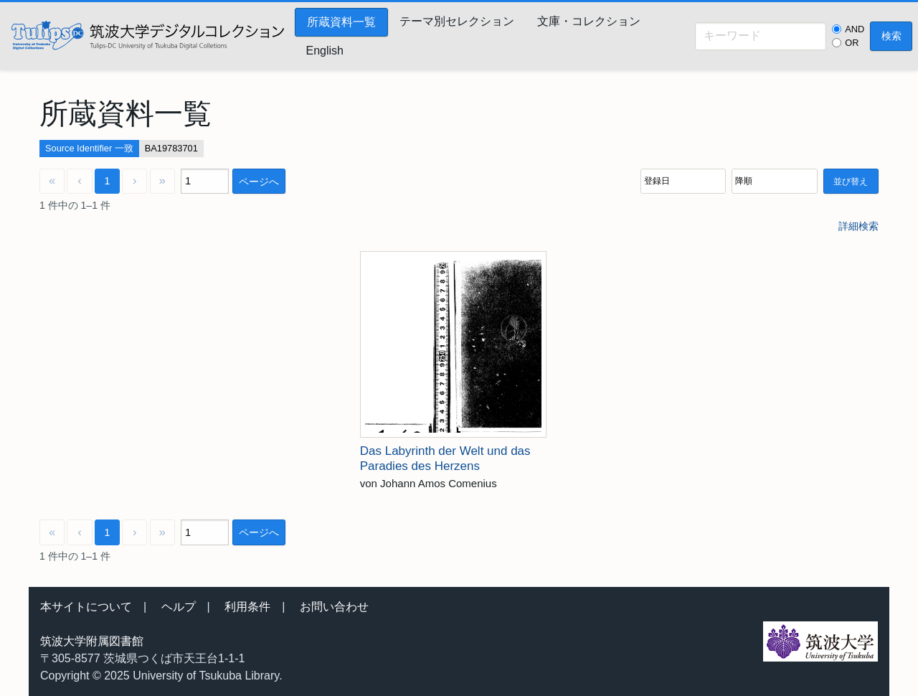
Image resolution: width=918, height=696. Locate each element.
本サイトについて (86, 607)
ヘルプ (178, 607)
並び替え (850, 182)
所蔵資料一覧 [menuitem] (341, 22)
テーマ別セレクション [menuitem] (456, 21)
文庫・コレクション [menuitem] (588, 21)
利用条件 (247, 607)
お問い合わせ (334, 607)
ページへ (259, 181)
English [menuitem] (325, 50)
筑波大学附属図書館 (91, 641)
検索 (891, 36)
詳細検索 (858, 226)
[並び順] (683, 181)
